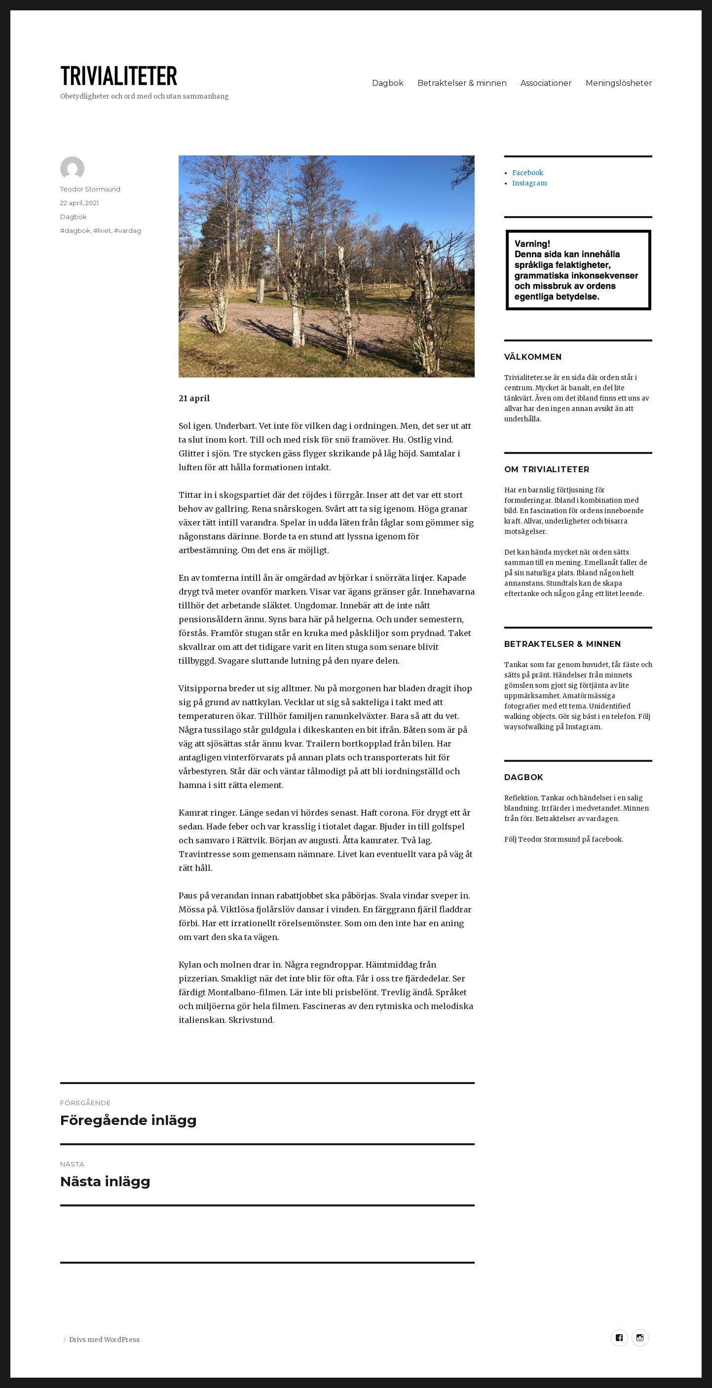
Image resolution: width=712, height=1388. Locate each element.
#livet (102, 230)
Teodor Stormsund (90, 189)
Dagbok (388, 83)
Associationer (546, 83)
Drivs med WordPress (104, 1340)
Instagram (529, 183)
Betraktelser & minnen (462, 83)
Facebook (527, 173)
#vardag (127, 230)
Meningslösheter (619, 83)
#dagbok (75, 230)
